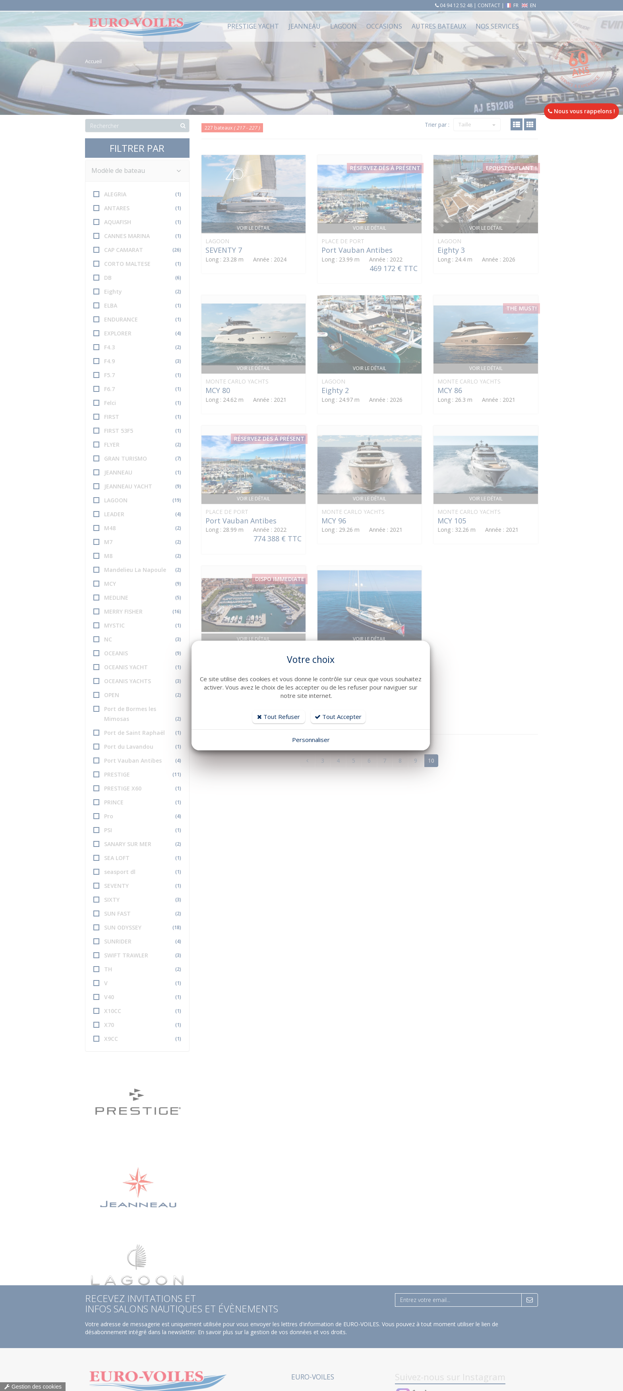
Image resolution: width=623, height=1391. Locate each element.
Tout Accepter (338, 717)
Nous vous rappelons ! (581, 111)
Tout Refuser (278, 717)
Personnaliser (311, 740)
